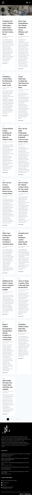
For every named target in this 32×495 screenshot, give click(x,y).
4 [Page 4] (13, 419)
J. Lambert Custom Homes (8, 36)
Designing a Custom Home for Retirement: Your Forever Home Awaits (7, 81)
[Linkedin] (28, 494)
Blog (3, 18)
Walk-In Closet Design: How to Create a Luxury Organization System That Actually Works (15, 459)
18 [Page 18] (17, 419)
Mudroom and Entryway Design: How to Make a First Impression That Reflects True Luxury (16, 454)
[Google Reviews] (22, 494)
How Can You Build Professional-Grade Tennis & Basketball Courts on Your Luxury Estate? (23, 135)
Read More (21, 68)
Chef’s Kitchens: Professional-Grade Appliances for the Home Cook (15, 463)
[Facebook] (20, 494)
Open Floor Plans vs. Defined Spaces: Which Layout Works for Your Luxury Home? (15, 468)
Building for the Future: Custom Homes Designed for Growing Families (7, 285)
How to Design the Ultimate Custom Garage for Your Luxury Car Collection (23, 187)
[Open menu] (29, 2)
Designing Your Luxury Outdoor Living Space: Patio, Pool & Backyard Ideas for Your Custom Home (7, 27)
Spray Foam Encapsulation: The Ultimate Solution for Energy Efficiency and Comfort (23, 27)
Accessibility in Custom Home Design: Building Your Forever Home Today (15, 472)
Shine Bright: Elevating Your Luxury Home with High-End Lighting (7, 385)
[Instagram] (26, 494)
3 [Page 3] (10, 419)
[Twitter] (24, 494)
